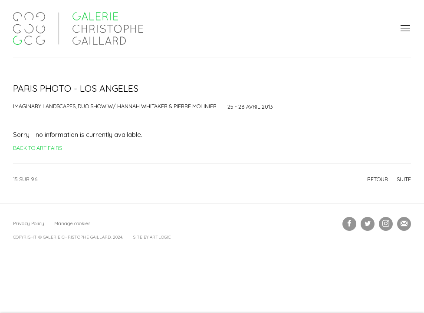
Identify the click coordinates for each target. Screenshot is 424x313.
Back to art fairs (37, 147)
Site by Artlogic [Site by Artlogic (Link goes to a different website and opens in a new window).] (152, 237)
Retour (377, 179)
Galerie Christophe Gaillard (78, 28)
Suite (404, 179)
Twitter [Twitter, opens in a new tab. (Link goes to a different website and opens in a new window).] (368, 224)
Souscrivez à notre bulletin (404, 224)
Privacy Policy (28, 223)
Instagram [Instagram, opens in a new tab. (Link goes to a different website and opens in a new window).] (386, 224)
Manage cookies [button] (72, 223)
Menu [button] (404, 28)
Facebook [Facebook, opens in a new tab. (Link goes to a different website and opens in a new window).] (349, 224)
